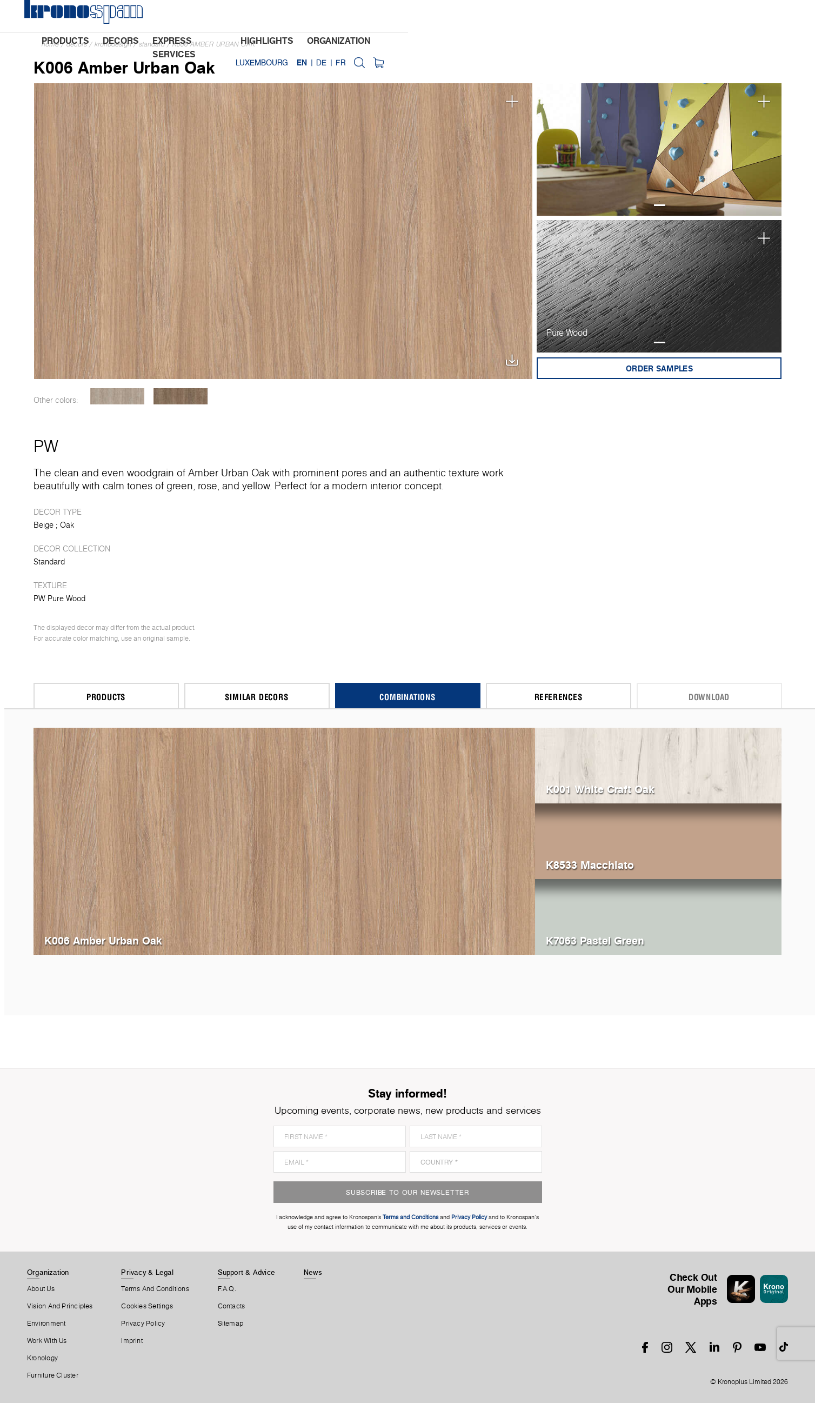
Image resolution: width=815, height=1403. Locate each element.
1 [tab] (659, 205)
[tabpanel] (659, 149)
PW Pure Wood (59, 598)
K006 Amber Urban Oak (213, 44)
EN (701, 16)
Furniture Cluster (52, 1375)
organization (475, 16)
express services (321, 16)
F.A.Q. (227, 1289)
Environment (46, 1323)
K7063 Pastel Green (595, 940)
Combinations (407, 696)
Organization (48, 1272)
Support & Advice (247, 1272)
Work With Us (47, 1340)
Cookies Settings (147, 1306)
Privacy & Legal (147, 1272)
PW (46, 446)
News (313, 1272)
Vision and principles (60, 1306)
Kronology (42, 1358)
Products (105, 696)
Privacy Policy (143, 1323)
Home (50, 44)
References (559, 696)
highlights (404, 16)
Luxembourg (661, 16)
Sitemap (231, 1323)
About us (41, 1289)
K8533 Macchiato (590, 865)
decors (247, 16)
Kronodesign (113, 44)
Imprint (132, 1340)
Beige (44, 525)
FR (739, 16)
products (192, 16)
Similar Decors (256, 696)
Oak (67, 525)
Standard (152, 44)
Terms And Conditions (155, 1289)
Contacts (231, 1306)
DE (721, 16)
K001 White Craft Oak (600, 789)
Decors (76, 44)
